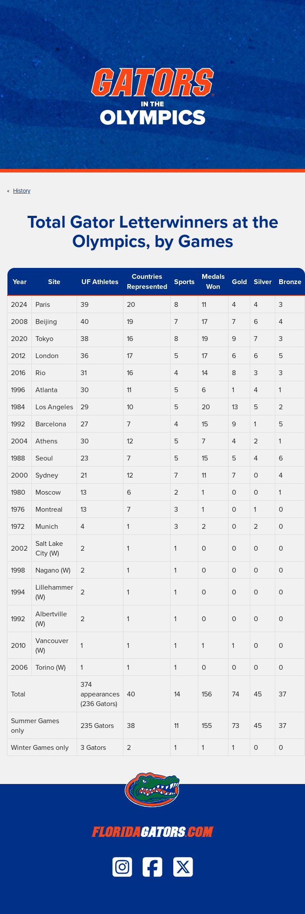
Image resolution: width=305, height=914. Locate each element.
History (21, 190)
